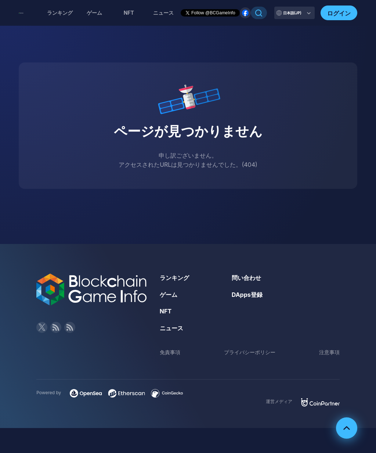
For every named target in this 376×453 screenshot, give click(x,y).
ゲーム (94, 13)
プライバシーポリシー (249, 352)
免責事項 (170, 352)
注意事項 (329, 352)
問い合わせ (246, 277)
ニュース (171, 328)
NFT (129, 13)
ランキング (60, 13)
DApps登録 (247, 294)
